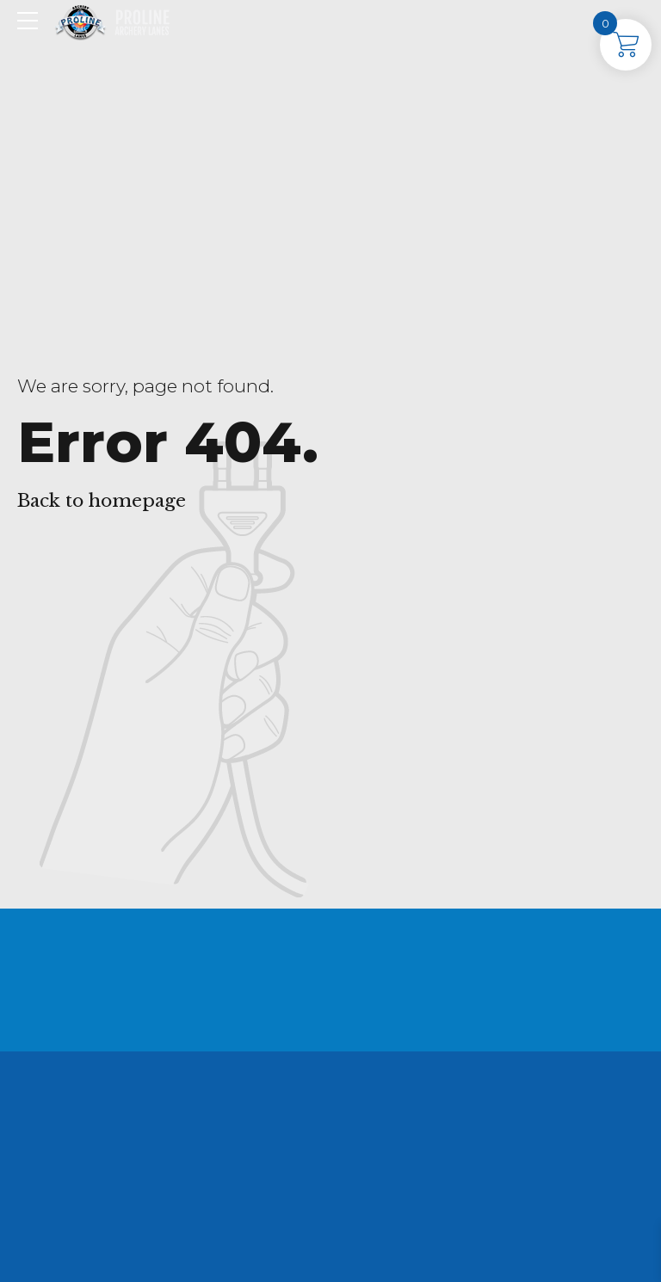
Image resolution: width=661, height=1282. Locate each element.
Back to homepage (101, 501)
